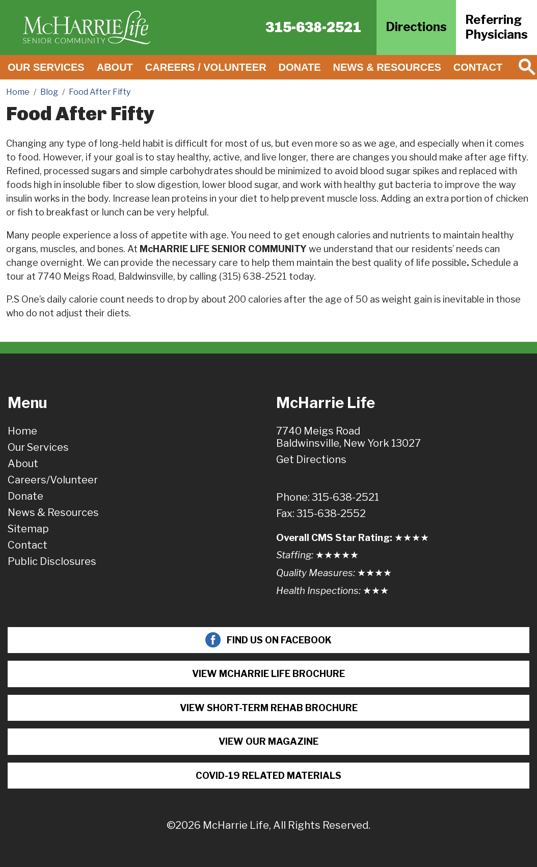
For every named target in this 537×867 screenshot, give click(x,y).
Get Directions (311, 459)
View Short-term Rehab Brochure (269, 707)
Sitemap (28, 529)
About (115, 67)
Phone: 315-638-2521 (327, 497)
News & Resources (387, 67)
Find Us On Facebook (268, 639)
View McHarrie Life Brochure (268, 673)
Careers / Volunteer (205, 67)
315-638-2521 (313, 27)
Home (22, 431)
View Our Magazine (268, 741)
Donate (300, 67)
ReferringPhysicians (496, 27)
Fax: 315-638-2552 (321, 513)
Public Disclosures (52, 561)
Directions (416, 26)
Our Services (46, 67)
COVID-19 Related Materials (268, 775)
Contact (477, 67)
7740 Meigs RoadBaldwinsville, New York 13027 (348, 437)
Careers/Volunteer (53, 480)
